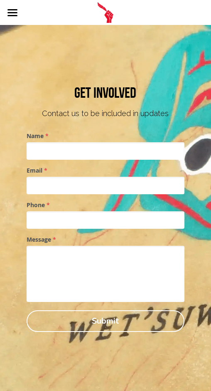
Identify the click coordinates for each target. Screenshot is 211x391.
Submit (105, 321)
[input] (105, 151)
